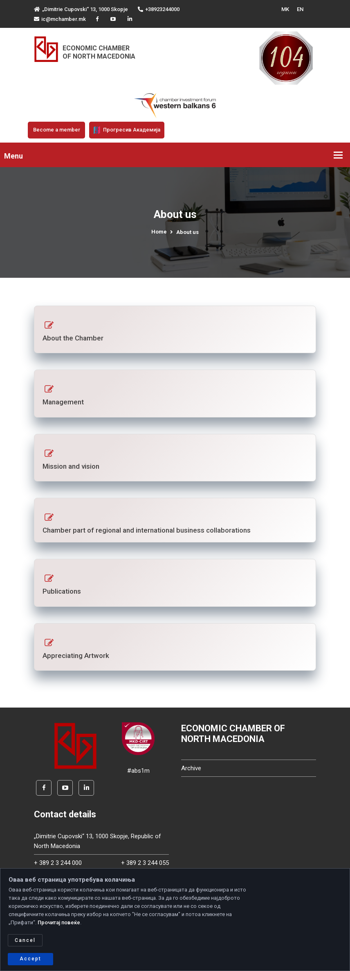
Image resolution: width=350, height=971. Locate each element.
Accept (30, 959)
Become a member (56, 130)
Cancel (25, 940)
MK (285, 9)
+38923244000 (158, 9)
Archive (191, 768)
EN (300, 9)
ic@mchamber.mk (60, 19)
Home (159, 232)
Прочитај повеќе (59, 922)
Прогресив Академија (126, 130)
